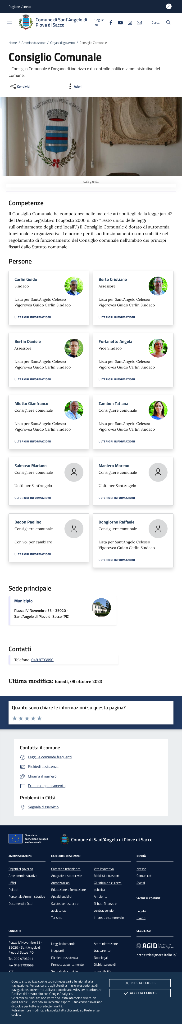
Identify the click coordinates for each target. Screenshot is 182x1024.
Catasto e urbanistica (66, 868)
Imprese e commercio (109, 917)
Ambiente (100, 896)
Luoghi (141, 911)
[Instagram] (128, 22)
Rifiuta (139, 983)
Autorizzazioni (60, 882)
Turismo (56, 917)
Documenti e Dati (20, 903)
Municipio (23, 601)
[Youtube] (118, 22)
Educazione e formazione (68, 889)
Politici (13, 889)
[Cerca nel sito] (168, 22)
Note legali (101, 957)
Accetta (140, 993)
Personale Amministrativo (27, 896)
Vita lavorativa (104, 868)
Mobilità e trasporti (107, 875)
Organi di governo (62, 42)
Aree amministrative (23, 875)
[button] (20, 6)
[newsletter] (137, 22)
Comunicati (144, 875)
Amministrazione (34, 42)
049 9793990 (42, 659)
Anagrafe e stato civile (66, 875)
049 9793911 (23, 958)
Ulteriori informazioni (32, 317)
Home (13, 42)
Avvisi (140, 882)
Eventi (141, 918)
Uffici (12, 882)
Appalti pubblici (61, 896)
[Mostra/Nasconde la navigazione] (9, 22)
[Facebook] (109, 22)
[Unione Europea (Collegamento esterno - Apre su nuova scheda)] (30, 839)
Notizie (141, 868)
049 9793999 (24, 965)
